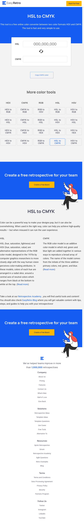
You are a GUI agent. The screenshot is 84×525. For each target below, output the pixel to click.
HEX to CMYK (8, 131)
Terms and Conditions (42, 477)
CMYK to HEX (24, 131)
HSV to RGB (74, 110)
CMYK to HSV (24, 142)
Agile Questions (42, 458)
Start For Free (74, 3)
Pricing (42, 381)
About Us (42, 377)
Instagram (42, 510)
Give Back (42, 401)
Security (42, 490)
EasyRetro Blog (29, 300)
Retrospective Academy (29, 296)
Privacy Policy (42, 486)
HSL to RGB (57, 110)
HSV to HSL (74, 121)
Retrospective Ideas (42, 413)
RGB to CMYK (41, 142)
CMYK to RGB (24, 110)
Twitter (42, 505)
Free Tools (42, 429)
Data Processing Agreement (42, 482)
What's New (42, 393)
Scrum (42, 449)
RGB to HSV (41, 110)
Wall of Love (42, 397)
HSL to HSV (57, 121)
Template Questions (42, 421)
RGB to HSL (41, 121)
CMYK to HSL (24, 121)
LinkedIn (42, 514)
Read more (22, 284)
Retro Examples (42, 462)
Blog (42, 466)
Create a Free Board (41, 185)
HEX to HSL (8, 121)
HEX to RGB (8, 110)
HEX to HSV (8, 142)
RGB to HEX (41, 131)
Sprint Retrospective (42, 445)
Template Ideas (42, 417)
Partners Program (42, 494)
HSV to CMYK (74, 142)
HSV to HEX (74, 131)
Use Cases (42, 425)
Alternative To (42, 434)
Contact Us (42, 389)
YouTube (42, 518)
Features (42, 385)
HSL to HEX (57, 131)
